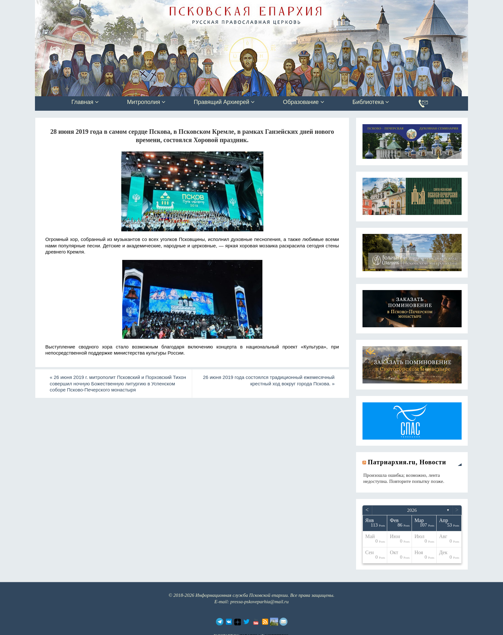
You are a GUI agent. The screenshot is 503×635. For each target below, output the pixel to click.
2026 (412, 510)
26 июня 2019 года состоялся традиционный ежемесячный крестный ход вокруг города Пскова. (269, 380)
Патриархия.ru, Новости (407, 462)
